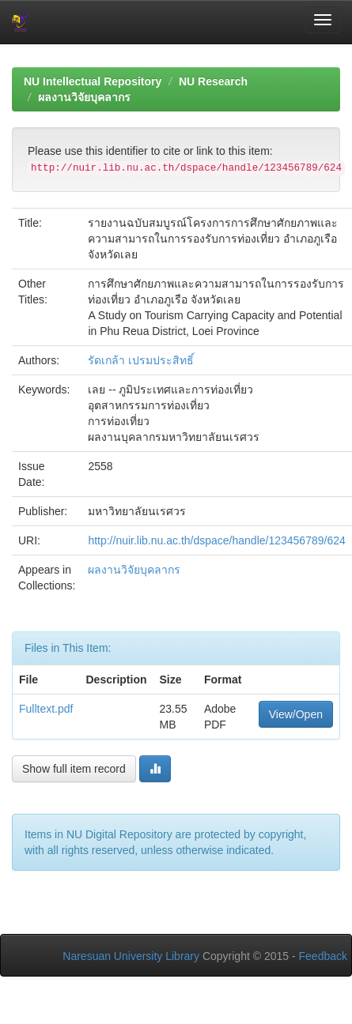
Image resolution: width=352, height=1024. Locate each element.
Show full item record (74, 768)
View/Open (296, 714)
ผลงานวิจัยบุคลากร (84, 97)
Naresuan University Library (130, 956)
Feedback (323, 956)
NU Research (213, 81)
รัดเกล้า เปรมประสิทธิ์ (141, 360)
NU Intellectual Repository (92, 81)
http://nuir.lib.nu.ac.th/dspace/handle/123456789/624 (216, 540)
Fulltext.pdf (46, 708)
